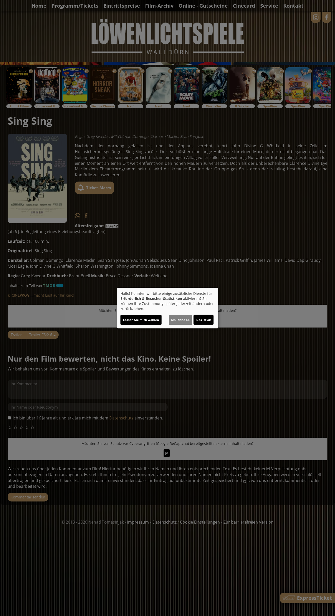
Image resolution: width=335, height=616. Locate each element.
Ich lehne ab (180, 320)
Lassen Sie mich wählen (141, 320)
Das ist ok (203, 320)
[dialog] (167, 308)
